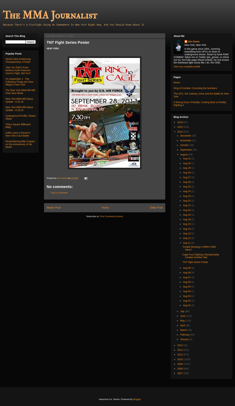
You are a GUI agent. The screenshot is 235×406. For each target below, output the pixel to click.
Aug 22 (187, 200)
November (186, 140)
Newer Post (54, 207)
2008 (180, 368)
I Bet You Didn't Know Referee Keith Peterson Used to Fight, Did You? (18, 70)
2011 (180, 354)
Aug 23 (187, 196)
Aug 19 (187, 214)
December (186, 135)
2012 (180, 350)
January (184, 339)
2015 (180, 127)
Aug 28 (187, 172)
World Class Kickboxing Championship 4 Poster (18, 60)
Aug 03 (187, 296)
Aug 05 (187, 286)
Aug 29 (187, 168)
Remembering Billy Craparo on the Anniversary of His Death (20, 144)
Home (105, 207)
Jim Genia (193, 41)
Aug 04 (187, 291)
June (183, 316)
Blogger (137, 399)
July (182, 311)
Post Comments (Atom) (111, 216)
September (186, 149)
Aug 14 (187, 228)
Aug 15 (187, 224)
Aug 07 (187, 277)
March (183, 330)
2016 (180, 122)
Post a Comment (59, 192)
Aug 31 (187, 158)
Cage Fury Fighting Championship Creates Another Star (201, 256)
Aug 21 (187, 205)
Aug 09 (187, 268)
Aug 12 (187, 238)
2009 (180, 364)
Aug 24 (187, 191)
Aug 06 (187, 282)
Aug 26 (187, 182)
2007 (180, 373)
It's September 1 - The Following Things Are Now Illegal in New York (19, 82)
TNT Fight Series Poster (195, 262)
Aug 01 (187, 305)
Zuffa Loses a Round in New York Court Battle (17, 134)
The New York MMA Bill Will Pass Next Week (20, 92)
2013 (180, 345)
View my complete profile (187, 66)
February (185, 334)
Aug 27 (187, 177)
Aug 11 (187, 243)
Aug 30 (187, 163)
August (184, 154)
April (183, 325)
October (184, 145)
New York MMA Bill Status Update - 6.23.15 (19, 100)
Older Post (156, 207)
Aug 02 (187, 300)
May (182, 320)
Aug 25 (187, 186)
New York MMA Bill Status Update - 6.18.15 (19, 108)
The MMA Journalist (50, 15)
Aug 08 (187, 272)
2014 (180, 131)
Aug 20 (187, 210)
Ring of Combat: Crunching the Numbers (195, 88)
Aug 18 (187, 219)
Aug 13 (187, 233)
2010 (180, 359)
